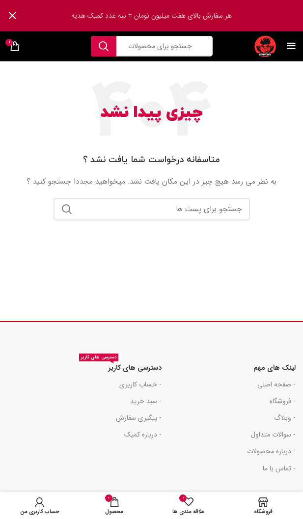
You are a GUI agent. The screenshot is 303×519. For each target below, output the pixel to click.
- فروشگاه (283, 401)
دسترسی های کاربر (120, 366)
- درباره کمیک (143, 434)
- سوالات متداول (273, 434)
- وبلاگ (285, 417)
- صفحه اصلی (276, 384)
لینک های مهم (274, 367)
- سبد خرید (146, 401)
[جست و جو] (152, 46)
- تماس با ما (279, 468)
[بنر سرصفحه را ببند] (12, 15)
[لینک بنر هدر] (166, 15)
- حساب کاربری (140, 384)
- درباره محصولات (271, 451)
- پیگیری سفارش (139, 417)
